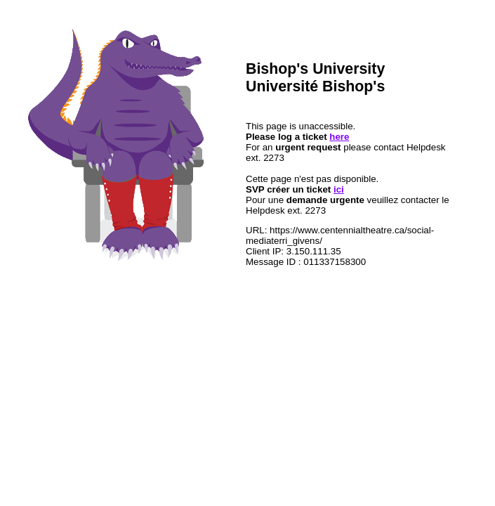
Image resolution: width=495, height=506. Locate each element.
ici (339, 189)
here (339, 136)
